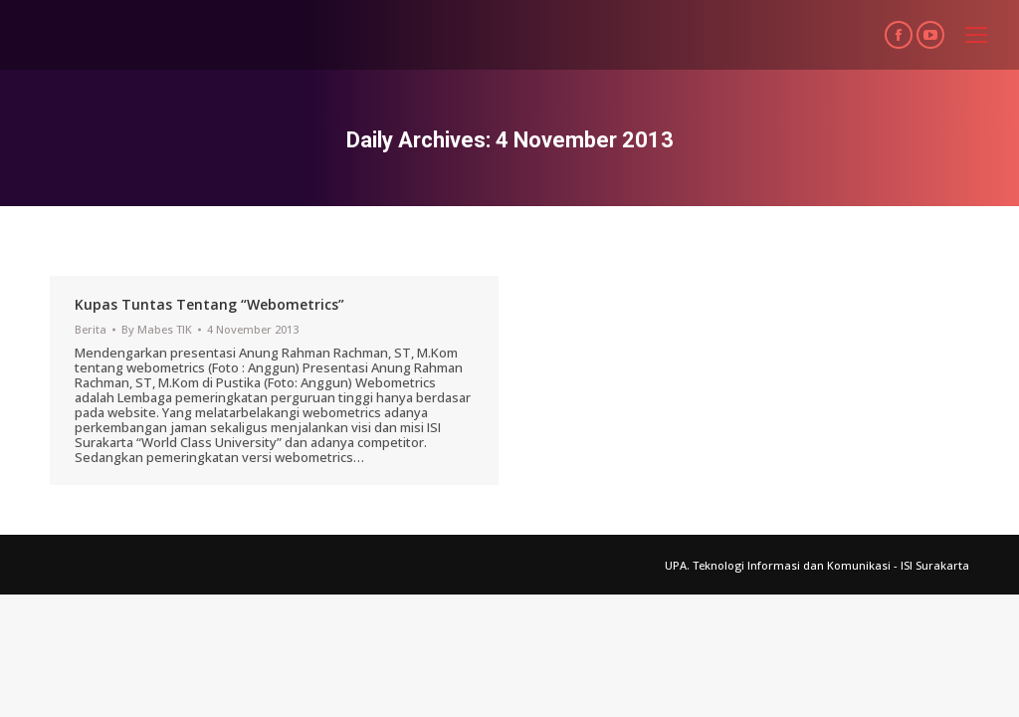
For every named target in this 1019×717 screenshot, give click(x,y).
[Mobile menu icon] (976, 35)
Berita (90, 329)
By (156, 329)
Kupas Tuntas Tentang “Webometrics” (209, 304)
